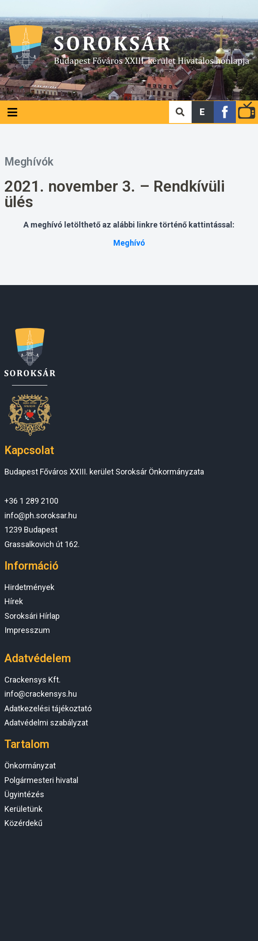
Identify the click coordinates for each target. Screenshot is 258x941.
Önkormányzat (30, 765)
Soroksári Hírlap (32, 616)
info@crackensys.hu (40, 693)
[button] (203, 112)
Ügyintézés (24, 794)
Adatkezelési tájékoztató (48, 708)
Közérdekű (23, 823)
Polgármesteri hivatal (41, 780)
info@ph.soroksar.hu (40, 515)
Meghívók (29, 161)
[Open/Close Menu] (12, 112)
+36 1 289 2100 (31, 500)
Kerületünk (23, 809)
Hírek (13, 601)
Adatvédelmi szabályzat (46, 722)
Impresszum (27, 630)
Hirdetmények (29, 587)
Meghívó (129, 242)
